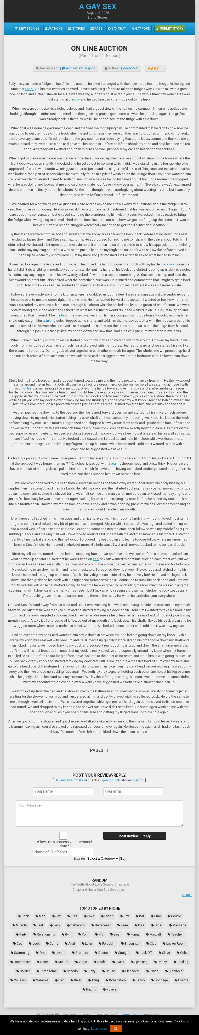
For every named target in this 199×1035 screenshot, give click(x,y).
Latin (87, 943)
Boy (124, 916)
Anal (70, 943)
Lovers (58, 953)
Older (156, 925)
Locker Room (174, 943)
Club (151, 943)
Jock (34, 943)
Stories (76, 28)
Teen (122, 925)
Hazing (89, 989)
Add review (72, 68)
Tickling (181, 962)
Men (40, 916)
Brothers (80, 953)
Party (21, 934)
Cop (17, 943)
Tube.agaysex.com (129, 1015)
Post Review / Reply (135, 836)
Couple (174, 916)
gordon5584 (129, 68)
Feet (38, 925)
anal (96, 559)
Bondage (159, 980)
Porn (83, 934)
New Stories (27, 28)
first (64, 315)
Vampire (40, 980)
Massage (177, 925)
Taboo (139, 980)
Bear (115, 934)
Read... (187, 895)
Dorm (42, 962)
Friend (107, 916)
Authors (53, 28)
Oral (41, 953)
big (113, 463)
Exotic (152, 971)
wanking (49, 320)
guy (77, 99)
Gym (67, 934)
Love (89, 916)
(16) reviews (63, 780)
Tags (96, 28)
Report (90, 68)
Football (153, 934)
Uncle (100, 962)
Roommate (20, 962)
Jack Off (144, 953)
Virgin (81, 962)
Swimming (20, 953)
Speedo (71, 971)
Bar (140, 916)
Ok (116, 1029)
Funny (133, 934)
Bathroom (76, 925)
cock (171, 264)
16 (57, 68)
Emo (156, 916)
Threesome (47, 971)
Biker (76, 980)
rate (80, 780)
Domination (116, 980)
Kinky (89, 971)
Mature (62, 962)
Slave (164, 953)
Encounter (130, 943)
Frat (59, 980)
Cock (23, 916)
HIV (99, 934)
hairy (30, 388)
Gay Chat (117, 28)
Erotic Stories (98, 17)
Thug (93, 980)
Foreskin (107, 943)
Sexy (55, 925)
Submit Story (170, 28)
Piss (139, 925)
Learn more (99, 1029)
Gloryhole (173, 971)
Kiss (72, 916)
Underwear (101, 925)
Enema (181, 980)
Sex (56, 916)
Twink (118, 962)
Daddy (160, 962)
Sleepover (130, 971)
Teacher (175, 934)
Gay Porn (141, 28)
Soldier (23, 971)
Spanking (139, 962)
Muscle (20, 925)
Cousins (18, 980)
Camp (52, 943)
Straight (122, 953)
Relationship (44, 934)
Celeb (182, 953)
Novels (109, 989)
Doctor (101, 953)
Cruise (108, 971)
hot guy (30, 89)
